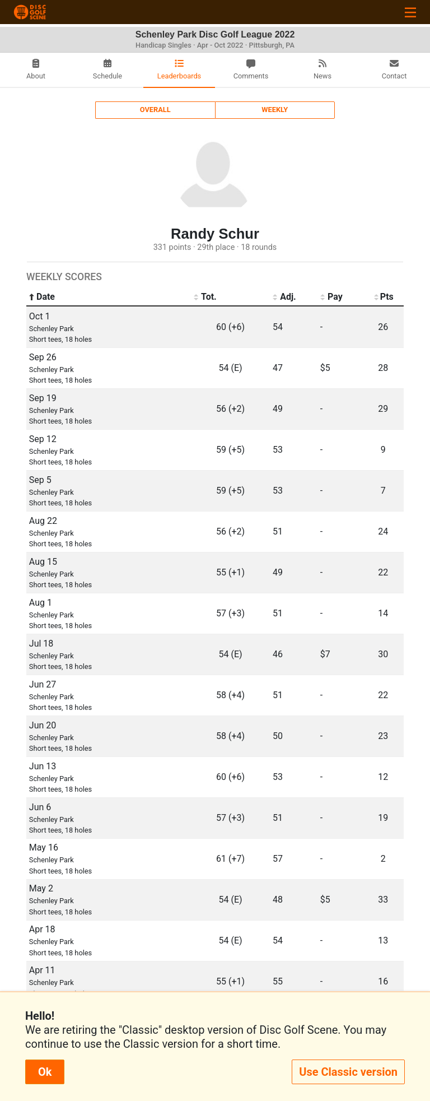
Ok (44, 1072)
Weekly (274, 109)
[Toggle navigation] (410, 12)
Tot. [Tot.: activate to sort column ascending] (205, 297)
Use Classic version (348, 1072)
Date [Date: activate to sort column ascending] (42, 297)
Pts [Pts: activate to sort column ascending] (383, 297)
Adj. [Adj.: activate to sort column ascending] (284, 297)
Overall (155, 109)
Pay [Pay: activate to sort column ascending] (331, 297)
